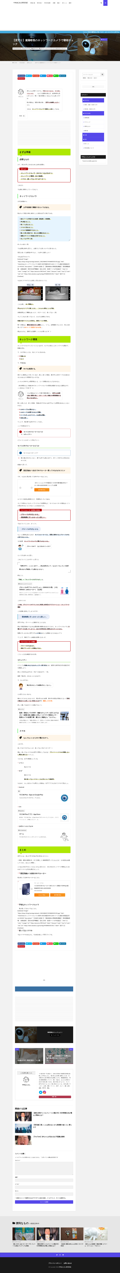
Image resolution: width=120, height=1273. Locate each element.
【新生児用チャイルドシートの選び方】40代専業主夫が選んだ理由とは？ (52, 1114)
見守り (59, 48)
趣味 (70, 3)
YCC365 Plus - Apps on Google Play (31, 795)
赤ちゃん (64, 48)
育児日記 (39, 3)
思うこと (64, 3)
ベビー (53, 48)
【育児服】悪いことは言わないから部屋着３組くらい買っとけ (52, 1126)
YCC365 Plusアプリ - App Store (29, 814)
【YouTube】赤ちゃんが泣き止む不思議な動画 (48, 1137)
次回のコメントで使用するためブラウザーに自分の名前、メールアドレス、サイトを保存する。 (41, 1198)
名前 (16, 1177)
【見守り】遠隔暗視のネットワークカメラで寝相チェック (47, 62)
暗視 (57, 48)
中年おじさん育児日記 (65, 1267)
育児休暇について (89, 148)
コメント (17, 1160)
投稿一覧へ (54, 1096)
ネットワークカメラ (47, 48)
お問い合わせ (68, 1263)
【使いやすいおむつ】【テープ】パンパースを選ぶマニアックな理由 (23, 1245)
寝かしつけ (90, 77)
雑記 (58, 3)
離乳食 (84, 77)
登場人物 (32, 3)
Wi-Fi (41, 48)
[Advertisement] (60, 18)
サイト (16, 1191)
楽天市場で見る (41, 489)
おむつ (95, 77)
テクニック (87, 122)
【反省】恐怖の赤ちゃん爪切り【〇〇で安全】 (72, 1245)
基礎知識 (86, 117)
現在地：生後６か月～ (90, 109)
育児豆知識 (47, 3)
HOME (15, 62)
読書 (54, 3)
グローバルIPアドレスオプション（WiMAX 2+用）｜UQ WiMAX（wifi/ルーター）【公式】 (38, 588)
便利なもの (35, 48)
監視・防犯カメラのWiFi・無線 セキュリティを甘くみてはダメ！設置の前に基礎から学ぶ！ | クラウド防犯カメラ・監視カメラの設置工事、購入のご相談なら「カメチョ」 (39, 715)
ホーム (21, 834)
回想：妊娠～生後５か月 (90, 104)
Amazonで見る (41, 895)
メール (17, 1184)
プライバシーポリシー (55, 1263)
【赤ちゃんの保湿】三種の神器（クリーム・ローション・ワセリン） (96, 1245)
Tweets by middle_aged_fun (89, 161)
